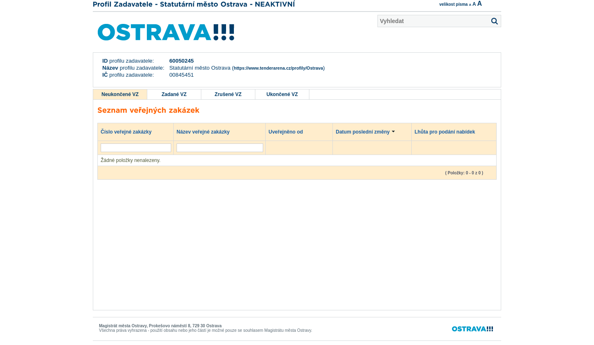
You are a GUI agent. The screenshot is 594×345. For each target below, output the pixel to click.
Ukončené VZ (282, 94)
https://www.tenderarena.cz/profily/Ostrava (278, 68)
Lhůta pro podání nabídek (449, 131)
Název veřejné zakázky (207, 131)
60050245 (181, 61)
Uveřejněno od (290, 131)
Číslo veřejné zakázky (130, 131)
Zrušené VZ (227, 94)
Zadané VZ (174, 94)
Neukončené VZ (120, 94)
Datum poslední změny (367, 131)
